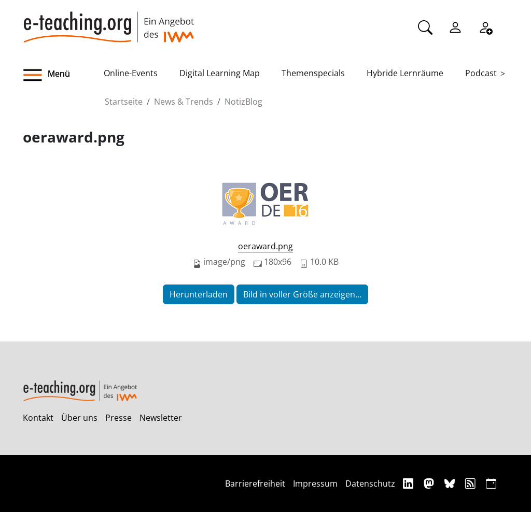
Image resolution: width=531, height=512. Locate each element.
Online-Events (131, 73)
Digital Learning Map (219, 73)
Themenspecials (313, 73)
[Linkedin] (409, 483)
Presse (118, 417)
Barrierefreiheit (255, 483)
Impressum (315, 483)
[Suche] (425, 26)
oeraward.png (265, 246)
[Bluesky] (450, 483)
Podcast (481, 73)
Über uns (79, 417)
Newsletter (160, 417)
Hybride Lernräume (405, 73)
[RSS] (471, 483)
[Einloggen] (455, 26)
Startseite (124, 101)
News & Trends (183, 101)
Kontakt (38, 417)
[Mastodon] (430, 483)
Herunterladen (199, 294)
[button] (63, 75)
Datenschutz (370, 483)
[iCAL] (491, 483)
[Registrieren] (485, 26)
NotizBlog (243, 101)
